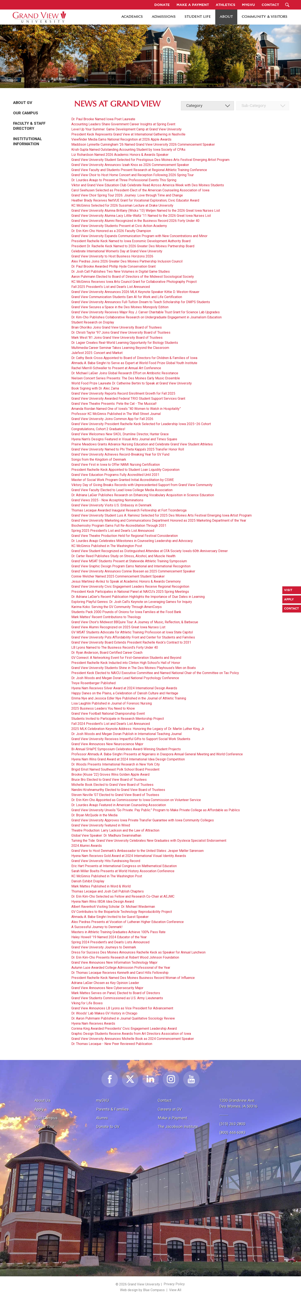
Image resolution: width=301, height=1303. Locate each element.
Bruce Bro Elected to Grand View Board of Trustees (109, 780)
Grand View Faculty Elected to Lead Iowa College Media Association (122, 490)
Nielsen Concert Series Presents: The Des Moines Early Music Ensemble (125, 378)
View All (175, 1290)
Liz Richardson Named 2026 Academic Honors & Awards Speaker (119, 155)
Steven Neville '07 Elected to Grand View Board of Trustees (115, 795)
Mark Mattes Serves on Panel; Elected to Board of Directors (115, 993)
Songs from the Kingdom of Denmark (98, 459)
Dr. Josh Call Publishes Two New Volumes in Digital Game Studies (120, 271)
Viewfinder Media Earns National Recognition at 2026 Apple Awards (121, 139)
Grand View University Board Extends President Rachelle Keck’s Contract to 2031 (131, 642)
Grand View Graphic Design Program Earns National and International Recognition (131, 566)
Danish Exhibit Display (87, 881)
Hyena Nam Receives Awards (93, 1023)
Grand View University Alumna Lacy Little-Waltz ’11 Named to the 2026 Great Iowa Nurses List (141, 216)
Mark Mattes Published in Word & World (101, 886)
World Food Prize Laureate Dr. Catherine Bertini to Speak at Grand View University (131, 383)
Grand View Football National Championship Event (108, 714)
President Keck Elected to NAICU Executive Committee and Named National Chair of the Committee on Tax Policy (155, 673)
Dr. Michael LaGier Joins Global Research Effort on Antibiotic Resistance (124, 373)
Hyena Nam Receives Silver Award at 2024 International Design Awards (124, 688)
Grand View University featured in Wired (100, 825)
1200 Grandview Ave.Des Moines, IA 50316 (238, 1103)
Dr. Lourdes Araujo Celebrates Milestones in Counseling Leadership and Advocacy (132, 541)
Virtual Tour (44, 1126)
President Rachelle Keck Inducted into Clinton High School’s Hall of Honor (125, 663)
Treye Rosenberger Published (93, 683)
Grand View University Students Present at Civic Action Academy (119, 226)
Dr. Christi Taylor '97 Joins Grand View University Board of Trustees (120, 332)
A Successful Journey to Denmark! (97, 927)
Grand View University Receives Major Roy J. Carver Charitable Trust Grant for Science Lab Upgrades (145, 312)
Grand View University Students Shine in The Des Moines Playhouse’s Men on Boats (133, 668)
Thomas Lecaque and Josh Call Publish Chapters (107, 891)
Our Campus (25, 113)
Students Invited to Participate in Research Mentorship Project (117, 719)
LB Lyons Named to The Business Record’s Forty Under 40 (114, 647)
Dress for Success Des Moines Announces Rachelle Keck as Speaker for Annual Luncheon (138, 952)
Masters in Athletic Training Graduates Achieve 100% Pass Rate (118, 932)
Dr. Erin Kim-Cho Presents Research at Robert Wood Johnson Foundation (125, 957)
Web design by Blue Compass (142, 1290)
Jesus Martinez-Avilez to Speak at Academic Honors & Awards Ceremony (126, 581)
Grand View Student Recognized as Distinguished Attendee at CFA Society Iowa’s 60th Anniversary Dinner (149, 551)
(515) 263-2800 (232, 1124)
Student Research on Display (92, 322)
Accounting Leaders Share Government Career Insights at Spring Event (123, 124)
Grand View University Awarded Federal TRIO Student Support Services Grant (128, 399)
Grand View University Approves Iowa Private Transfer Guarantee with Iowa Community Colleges (142, 820)
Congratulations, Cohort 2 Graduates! (98, 429)
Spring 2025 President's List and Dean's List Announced (112, 531)
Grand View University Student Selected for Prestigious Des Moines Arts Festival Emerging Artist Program (150, 160)
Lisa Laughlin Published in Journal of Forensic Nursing (111, 703)
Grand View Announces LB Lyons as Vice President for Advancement (122, 1008)
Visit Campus (46, 1118)
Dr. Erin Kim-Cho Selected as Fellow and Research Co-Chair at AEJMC (122, 896)
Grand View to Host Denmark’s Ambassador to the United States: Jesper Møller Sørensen (137, 851)
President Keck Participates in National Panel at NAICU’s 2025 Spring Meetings (130, 592)
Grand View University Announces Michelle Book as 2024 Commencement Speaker (132, 1039)
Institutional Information (27, 141)
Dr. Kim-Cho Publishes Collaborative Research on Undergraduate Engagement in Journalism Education (146, 317)
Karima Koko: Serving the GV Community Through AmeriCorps (116, 607)
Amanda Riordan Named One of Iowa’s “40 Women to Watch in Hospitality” (126, 409)
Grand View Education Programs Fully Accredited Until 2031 (115, 475)
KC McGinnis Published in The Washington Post (106, 546)
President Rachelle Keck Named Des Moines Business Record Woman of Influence (133, 978)
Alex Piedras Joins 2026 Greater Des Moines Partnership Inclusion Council (126, 261)
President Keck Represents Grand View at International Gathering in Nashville (128, 134)
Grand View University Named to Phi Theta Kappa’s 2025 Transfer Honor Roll (127, 449)
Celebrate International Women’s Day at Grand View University (116, 251)
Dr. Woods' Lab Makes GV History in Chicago (104, 1013)
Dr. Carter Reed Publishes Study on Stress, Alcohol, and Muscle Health (123, 556)
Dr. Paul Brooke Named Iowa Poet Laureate (103, 119)
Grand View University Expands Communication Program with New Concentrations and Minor (139, 236)
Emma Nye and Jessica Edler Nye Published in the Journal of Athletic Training (128, 698)
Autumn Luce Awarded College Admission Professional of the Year (120, 968)
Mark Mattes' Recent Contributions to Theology (106, 617)
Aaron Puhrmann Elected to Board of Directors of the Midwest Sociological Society (132, 277)
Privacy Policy (174, 1284)
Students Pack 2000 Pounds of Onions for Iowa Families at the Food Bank (126, 612)
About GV (22, 102)
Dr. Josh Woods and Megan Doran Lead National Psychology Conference (125, 678)
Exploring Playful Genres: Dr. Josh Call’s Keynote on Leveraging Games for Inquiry (131, 602)
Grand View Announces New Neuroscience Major (107, 744)
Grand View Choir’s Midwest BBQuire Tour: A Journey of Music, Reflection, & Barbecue (134, 622)
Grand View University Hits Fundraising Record (105, 861)
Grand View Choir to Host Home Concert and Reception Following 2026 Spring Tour (132, 175)
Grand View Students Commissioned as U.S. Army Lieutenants (117, 998)
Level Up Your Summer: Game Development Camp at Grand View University (126, 129)
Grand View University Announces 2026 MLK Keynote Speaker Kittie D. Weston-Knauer (135, 292)
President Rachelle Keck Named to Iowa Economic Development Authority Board (131, 241)
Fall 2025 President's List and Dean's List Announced (110, 287)
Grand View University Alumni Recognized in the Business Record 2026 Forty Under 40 (135, 221)
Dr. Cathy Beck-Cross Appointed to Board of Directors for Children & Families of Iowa (134, 358)
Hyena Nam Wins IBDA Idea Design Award (102, 902)
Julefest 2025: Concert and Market (97, 353)
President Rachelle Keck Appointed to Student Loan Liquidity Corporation (125, 470)
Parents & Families (112, 1109)
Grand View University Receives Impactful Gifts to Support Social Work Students (130, 739)
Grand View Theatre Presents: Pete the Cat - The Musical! (114, 404)
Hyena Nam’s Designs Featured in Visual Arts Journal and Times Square (124, 439)
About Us (42, 1100)
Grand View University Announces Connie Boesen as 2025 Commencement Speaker (133, 571)
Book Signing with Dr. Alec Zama (95, 388)
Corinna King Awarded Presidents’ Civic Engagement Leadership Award (124, 1029)
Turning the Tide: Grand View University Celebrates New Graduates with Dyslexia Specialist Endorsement (148, 841)
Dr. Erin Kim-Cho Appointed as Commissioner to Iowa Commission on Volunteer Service (136, 800)
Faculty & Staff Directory (29, 126)
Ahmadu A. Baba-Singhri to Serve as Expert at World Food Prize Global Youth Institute (134, 363)
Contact (164, 1100)
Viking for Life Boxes (87, 1003)
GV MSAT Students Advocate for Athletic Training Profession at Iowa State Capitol (132, 632)
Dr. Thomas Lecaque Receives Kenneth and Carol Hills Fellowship (119, 973)
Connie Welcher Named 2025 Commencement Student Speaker (118, 576)
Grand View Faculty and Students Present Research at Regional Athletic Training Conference (139, 170)
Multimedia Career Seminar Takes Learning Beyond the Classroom (120, 348)
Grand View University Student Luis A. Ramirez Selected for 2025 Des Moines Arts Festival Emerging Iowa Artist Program (161, 515)
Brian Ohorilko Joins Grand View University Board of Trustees (116, 327)
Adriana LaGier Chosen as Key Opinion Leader (105, 983)
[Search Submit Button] (287, 5)
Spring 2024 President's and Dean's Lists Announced (110, 942)
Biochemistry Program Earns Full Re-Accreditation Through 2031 (118, 526)
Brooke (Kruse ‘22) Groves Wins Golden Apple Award (110, 774)
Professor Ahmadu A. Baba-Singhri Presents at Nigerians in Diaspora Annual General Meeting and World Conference (157, 754)
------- (223, 1115)
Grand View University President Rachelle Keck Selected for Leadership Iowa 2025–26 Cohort (141, 424)
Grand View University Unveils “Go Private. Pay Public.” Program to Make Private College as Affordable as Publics (155, 810)
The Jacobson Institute (178, 1126)
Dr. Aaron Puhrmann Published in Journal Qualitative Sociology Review (123, 1018)
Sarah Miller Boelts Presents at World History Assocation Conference (122, 871)
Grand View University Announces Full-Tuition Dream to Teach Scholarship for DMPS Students (140, 302)
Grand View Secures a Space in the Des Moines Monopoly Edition (119, 307)
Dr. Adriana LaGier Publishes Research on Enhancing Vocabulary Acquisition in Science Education (142, 495)
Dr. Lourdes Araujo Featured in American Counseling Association (118, 805)
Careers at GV (170, 1109)
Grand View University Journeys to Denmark (103, 947)
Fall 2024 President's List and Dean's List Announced (110, 724)
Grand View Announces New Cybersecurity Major (107, 988)
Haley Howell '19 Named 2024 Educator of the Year (109, 937)
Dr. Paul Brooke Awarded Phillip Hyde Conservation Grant (113, 266)
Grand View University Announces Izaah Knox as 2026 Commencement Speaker (130, 165)
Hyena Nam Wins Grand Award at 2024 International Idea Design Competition (128, 759)
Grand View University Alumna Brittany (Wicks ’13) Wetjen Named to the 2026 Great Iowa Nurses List (145, 211)
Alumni (102, 1118)
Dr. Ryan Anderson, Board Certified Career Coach (106, 653)
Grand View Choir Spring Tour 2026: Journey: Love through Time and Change (127, 195)
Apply (39, 1109)
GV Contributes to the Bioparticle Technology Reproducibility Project (121, 912)
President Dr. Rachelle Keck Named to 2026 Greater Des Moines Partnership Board (132, 246)
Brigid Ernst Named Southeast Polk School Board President (115, 769)
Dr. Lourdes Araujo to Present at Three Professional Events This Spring (123, 180)
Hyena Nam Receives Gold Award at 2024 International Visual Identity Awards (128, 856)
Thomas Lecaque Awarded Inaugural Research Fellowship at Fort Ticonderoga (128, 510)
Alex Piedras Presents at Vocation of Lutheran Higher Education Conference (127, 922)
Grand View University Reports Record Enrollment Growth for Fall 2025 (123, 393)
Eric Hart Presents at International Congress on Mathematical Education (124, 866)
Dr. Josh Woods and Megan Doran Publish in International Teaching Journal (126, 734)
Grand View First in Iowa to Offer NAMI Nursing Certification (115, 465)
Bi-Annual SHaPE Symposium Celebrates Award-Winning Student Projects (126, 749)
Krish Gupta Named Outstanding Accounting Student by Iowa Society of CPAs (128, 150)
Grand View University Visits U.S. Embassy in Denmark (111, 505)
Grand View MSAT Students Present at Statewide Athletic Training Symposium (129, 561)
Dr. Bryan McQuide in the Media (94, 815)
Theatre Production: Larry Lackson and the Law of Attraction (115, 830)
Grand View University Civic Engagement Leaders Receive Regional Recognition (130, 586)
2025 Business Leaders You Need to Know (103, 708)
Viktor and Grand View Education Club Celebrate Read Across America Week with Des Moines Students (147, 185)
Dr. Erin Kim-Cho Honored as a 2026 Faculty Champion (111, 231)
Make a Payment (172, 1118)
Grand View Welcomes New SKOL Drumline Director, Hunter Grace (120, 434)
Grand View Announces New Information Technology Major (114, 962)
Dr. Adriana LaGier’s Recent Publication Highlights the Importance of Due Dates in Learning (138, 597)
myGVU (102, 1100)
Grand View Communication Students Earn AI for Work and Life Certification (126, 297)
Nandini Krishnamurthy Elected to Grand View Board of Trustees (118, 790)
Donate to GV (108, 1126)
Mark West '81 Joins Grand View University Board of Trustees (117, 338)
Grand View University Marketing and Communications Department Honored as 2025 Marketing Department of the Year (158, 520)
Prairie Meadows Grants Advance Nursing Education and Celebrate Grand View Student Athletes (142, 444)
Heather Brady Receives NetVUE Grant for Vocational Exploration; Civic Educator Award (135, 200)
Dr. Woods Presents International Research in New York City (115, 764)
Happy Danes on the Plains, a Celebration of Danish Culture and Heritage (124, 693)
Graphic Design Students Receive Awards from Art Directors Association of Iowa (131, 1034)
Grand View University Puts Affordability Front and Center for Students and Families (133, 637)
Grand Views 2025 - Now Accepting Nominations (107, 500)
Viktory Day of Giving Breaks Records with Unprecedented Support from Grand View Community (142, 485)
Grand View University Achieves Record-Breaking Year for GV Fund (120, 454)
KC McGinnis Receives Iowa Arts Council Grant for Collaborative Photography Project (134, 282)
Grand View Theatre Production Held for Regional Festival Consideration (124, 536)
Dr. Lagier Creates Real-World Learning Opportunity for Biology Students (124, 343)
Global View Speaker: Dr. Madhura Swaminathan (106, 835)
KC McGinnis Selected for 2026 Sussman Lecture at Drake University (122, 205)
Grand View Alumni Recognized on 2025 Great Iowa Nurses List (118, 627)
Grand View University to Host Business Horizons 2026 (112, 256)
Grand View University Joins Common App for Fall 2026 (112, 419)
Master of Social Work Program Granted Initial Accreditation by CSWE (122, 480)
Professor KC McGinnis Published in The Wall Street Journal (116, 414)
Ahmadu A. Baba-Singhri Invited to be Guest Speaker (110, 917)
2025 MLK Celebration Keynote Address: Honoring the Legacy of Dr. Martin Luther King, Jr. (137, 729)
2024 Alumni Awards (86, 846)
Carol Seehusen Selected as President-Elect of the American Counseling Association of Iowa (140, 190)
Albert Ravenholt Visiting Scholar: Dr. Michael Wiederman (113, 907)
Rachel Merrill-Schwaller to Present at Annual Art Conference (116, 368)
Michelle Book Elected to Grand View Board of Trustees (112, 785)
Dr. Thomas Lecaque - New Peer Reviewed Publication (111, 1044)
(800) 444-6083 (232, 1132)
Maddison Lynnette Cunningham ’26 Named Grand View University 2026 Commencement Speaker (143, 144)
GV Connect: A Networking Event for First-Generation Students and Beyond (126, 658)
